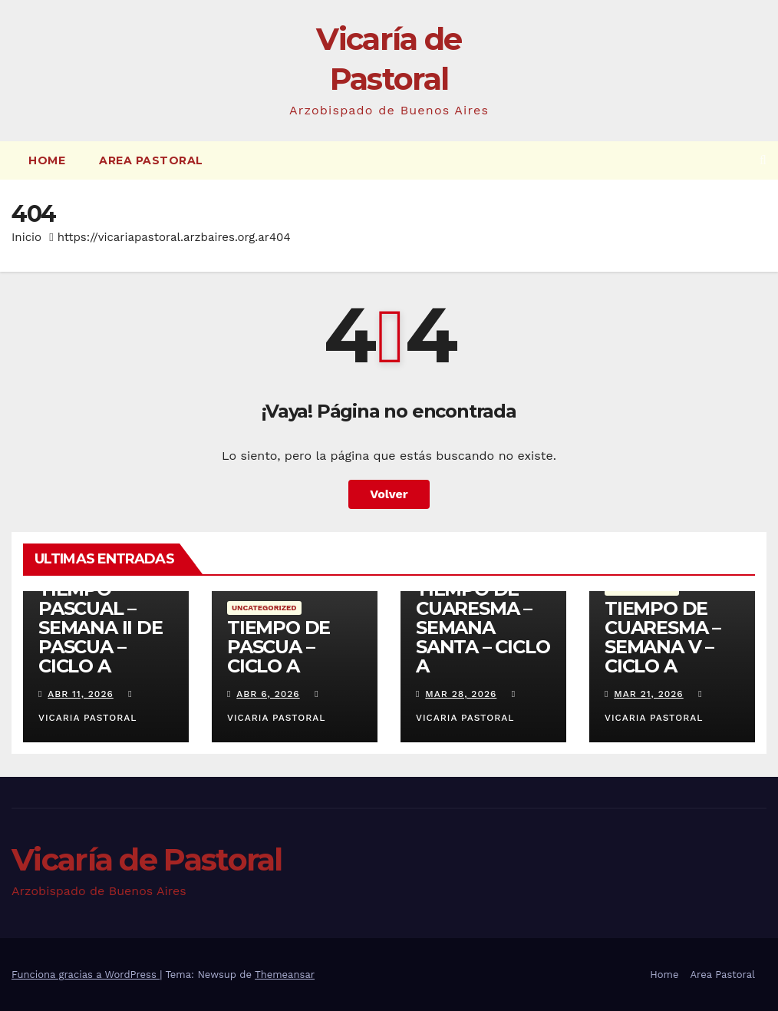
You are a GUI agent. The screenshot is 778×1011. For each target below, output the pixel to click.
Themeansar (285, 974)
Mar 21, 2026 (648, 694)
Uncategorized (264, 607)
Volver (389, 494)
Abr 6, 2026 (267, 694)
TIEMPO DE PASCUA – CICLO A (278, 646)
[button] (763, 160)
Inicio (26, 237)
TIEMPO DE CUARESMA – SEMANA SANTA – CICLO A (482, 627)
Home (46, 160)
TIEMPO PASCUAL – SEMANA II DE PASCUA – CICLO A (100, 627)
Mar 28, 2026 (460, 694)
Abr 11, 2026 (80, 694)
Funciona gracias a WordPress (86, 974)
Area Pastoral (151, 160)
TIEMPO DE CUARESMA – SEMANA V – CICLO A (662, 637)
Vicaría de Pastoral (147, 859)
